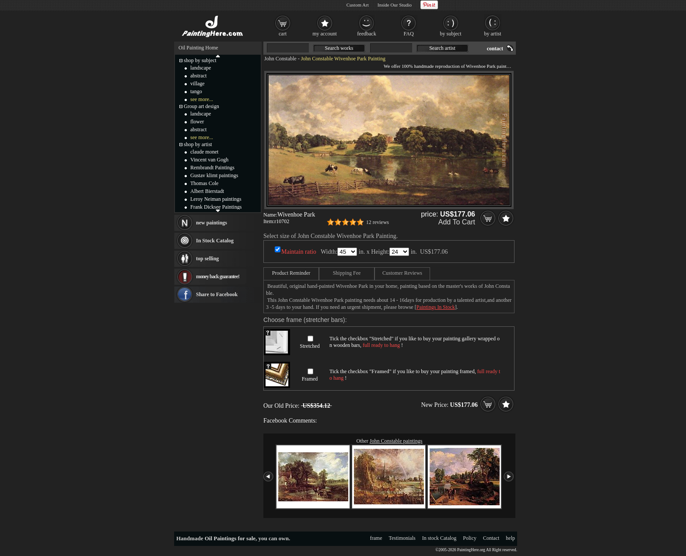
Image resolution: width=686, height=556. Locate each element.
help (510, 538)
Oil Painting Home (198, 48)
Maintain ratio (298, 251)
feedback (366, 34)
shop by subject (200, 60)
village (197, 83)
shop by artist (198, 144)
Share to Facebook (217, 294)
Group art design (201, 106)
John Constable (280, 59)
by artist (492, 34)
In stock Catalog (439, 538)
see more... (201, 99)
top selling (207, 258)
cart (283, 34)
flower (197, 122)
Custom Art (357, 4)
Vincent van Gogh (209, 160)
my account (324, 34)
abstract (198, 76)
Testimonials (402, 538)
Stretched (309, 346)
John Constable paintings (396, 441)
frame (376, 538)
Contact (491, 538)
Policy (469, 538)
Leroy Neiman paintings (216, 199)
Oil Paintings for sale (230, 538)
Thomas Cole (204, 183)
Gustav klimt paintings (214, 175)
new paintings (211, 223)
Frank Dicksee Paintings (216, 207)
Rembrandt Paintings (212, 167)
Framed (310, 379)
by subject (451, 34)
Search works (339, 48)
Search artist (442, 48)
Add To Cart (456, 222)
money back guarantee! (217, 276)
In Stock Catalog (215, 241)
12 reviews (377, 222)
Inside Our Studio (395, 4)
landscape (200, 68)
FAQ (408, 34)
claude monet (204, 152)
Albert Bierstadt (207, 191)
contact (495, 48)
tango (196, 91)
